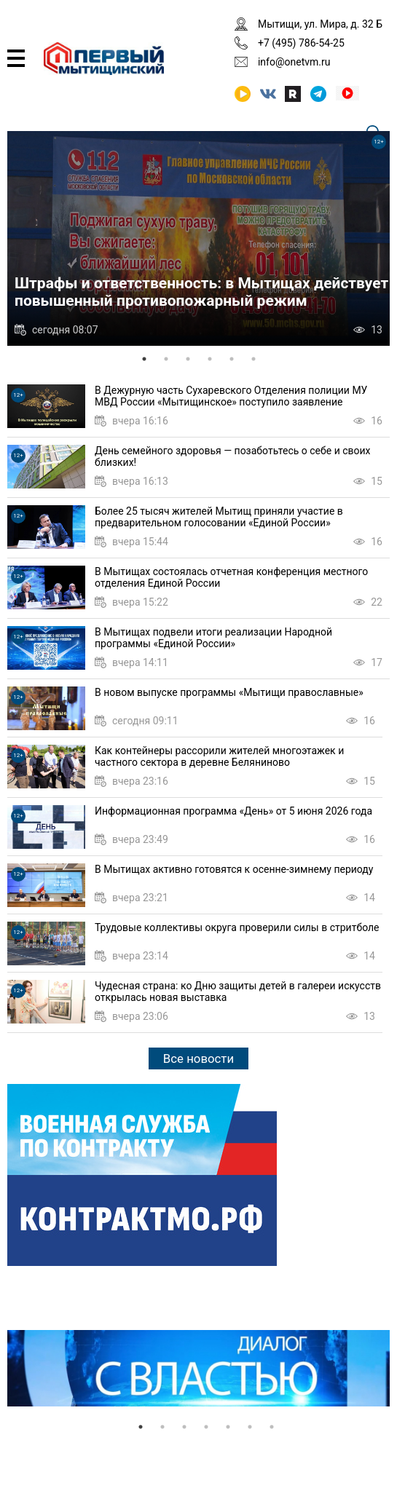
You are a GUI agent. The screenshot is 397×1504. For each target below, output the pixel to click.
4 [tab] (210, 359)
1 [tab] (144, 359)
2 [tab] (166, 359)
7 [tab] (271, 1427)
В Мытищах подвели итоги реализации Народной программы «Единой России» (213, 637)
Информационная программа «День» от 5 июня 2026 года (233, 811)
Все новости (198, 1058)
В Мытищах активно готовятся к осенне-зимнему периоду (234, 869)
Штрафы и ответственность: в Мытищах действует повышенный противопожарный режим (201, 291)
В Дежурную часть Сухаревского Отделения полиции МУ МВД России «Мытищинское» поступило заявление (231, 396)
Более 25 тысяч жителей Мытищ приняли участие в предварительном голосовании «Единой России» (219, 517)
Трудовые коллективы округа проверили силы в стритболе (237, 927)
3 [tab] (188, 359)
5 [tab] (231, 359)
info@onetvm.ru (294, 62)
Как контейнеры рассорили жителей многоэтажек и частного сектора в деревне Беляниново (219, 756)
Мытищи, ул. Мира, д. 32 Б (320, 24)
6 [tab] (253, 359)
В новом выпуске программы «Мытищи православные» (229, 692)
